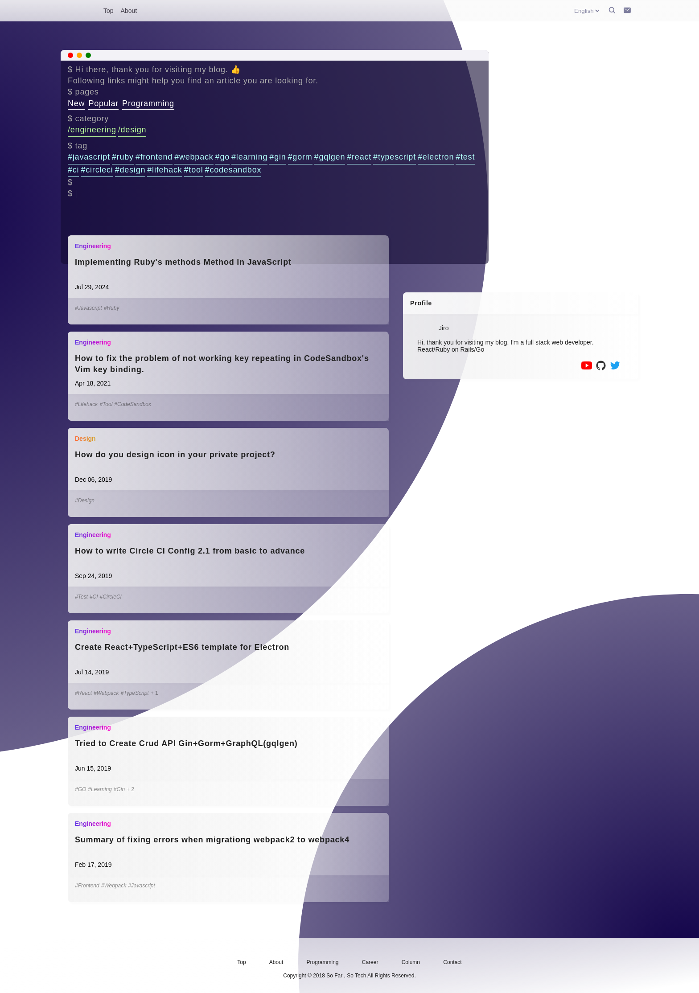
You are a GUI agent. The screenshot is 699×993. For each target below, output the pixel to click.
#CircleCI (111, 597)
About (129, 10)
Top (108, 10)
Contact (452, 962)
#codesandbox (233, 169)
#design (130, 169)
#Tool (105, 404)
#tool (193, 169)
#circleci (97, 169)
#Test (81, 597)
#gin (277, 156)
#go (222, 156)
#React (83, 693)
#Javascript (88, 308)
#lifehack (164, 169)
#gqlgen (329, 156)
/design (132, 129)
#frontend (154, 156)
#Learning (99, 789)
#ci (73, 169)
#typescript (394, 156)
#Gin (119, 789)
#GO (80, 789)
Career (370, 962)
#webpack (193, 156)
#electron (436, 156)
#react (359, 156)
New (76, 103)
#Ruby (111, 308)
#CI (94, 597)
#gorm (300, 156)
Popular (103, 103)
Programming (148, 103)
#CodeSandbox (132, 404)
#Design (85, 500)
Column (411, 962)
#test (465, 156)
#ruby (123, 156)
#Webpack (106, 693)
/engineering (92, 129)
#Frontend (87, 885)
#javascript (89, 156)
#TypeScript (135, 693)
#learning (249, 156)
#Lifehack (86, 404)
